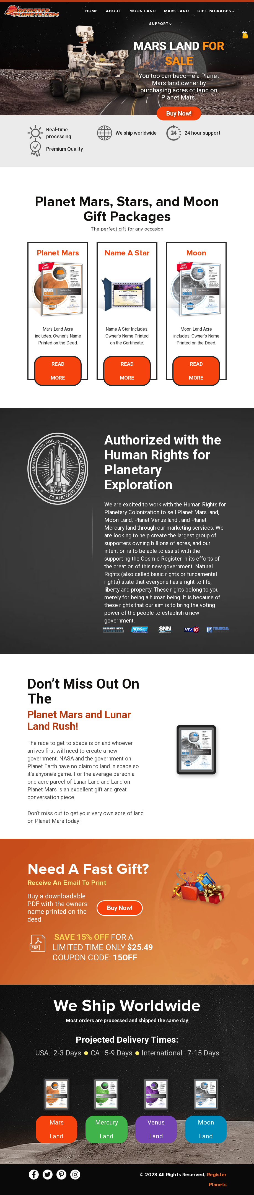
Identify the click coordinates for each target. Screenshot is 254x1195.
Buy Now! (178, 113)
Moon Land (142, 11)
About (113, 11)
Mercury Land (106, 1129)
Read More (58, 371)
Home (91, 11)
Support (160, 23)
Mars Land (176, 11)
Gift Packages (216, 11)
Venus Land (156, 1129)
